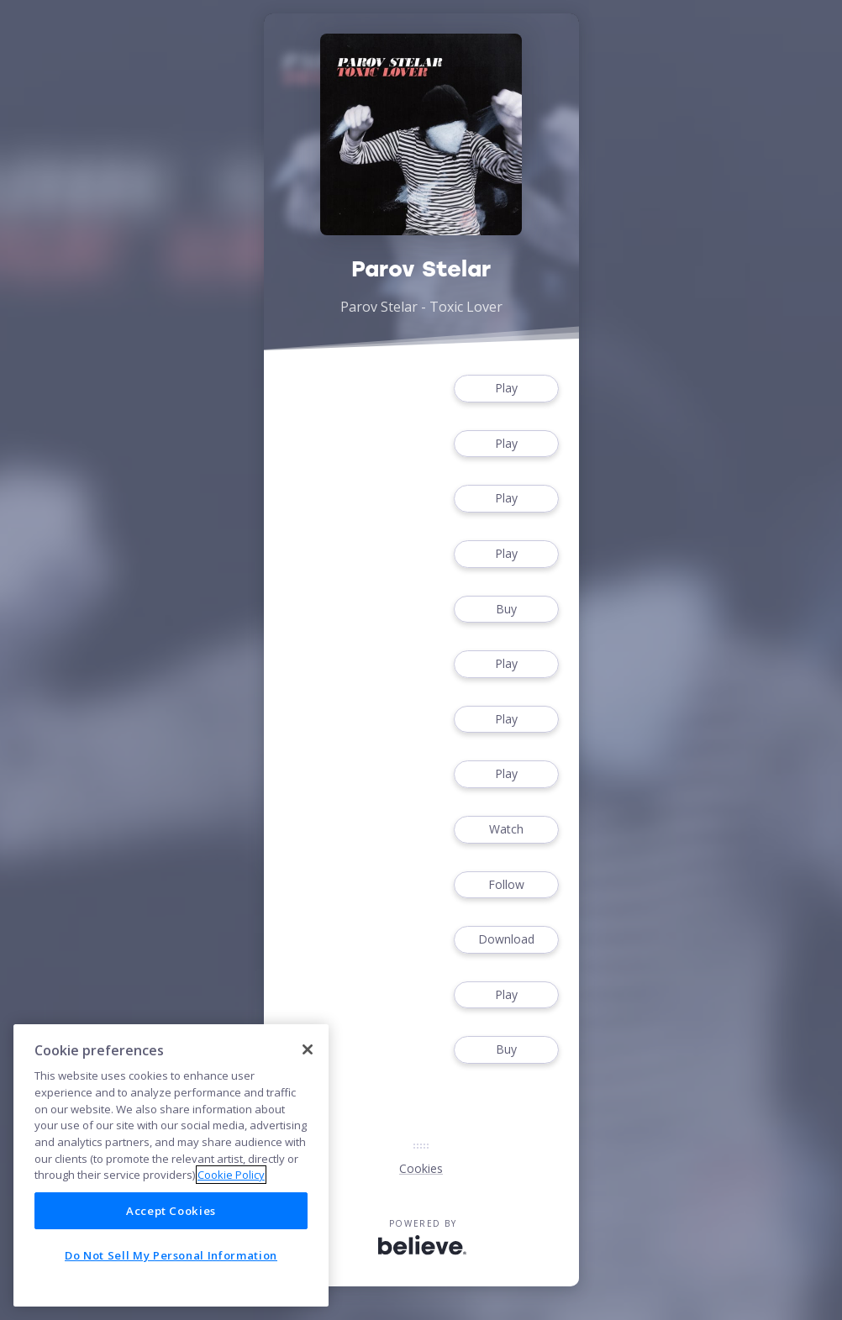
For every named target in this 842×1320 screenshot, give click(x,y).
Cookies (421, 1168)
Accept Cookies (171, 1210)
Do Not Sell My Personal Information (171, 1255)
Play (506, 389)
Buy (506, 610)
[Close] (307, 1049)
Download (506, 940)
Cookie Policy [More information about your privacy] (231, 1174)
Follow (506, 885)
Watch (506, 830)
